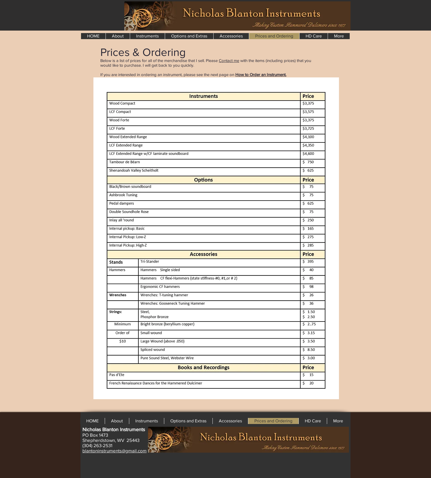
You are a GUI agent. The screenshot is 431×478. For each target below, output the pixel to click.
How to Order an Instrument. (260, 74)
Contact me (229, 60)
